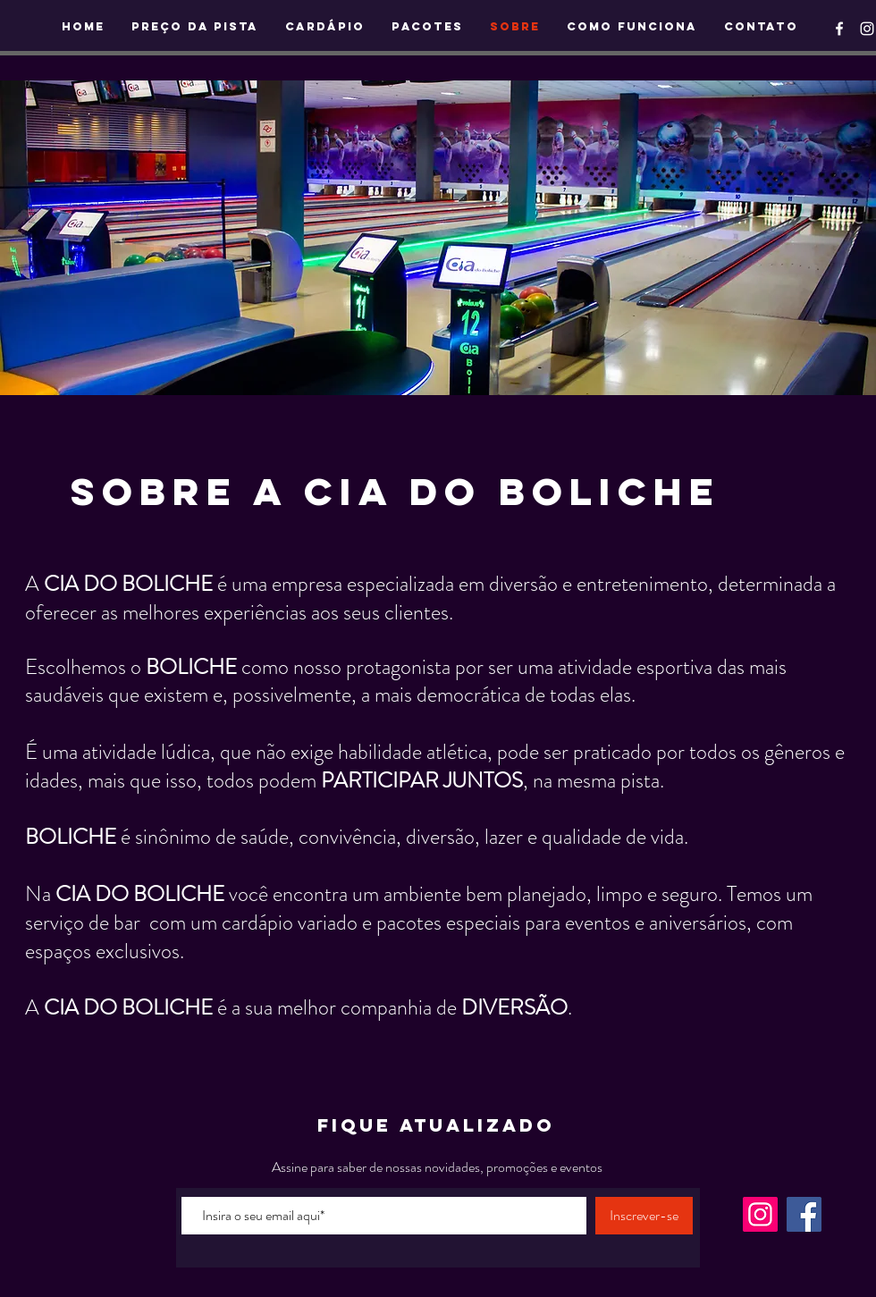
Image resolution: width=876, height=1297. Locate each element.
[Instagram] (760, 1214)
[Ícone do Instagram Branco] (867, 29)
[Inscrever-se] (644, 1215)
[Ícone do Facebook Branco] (839, 29)
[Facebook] (804, 1214)
